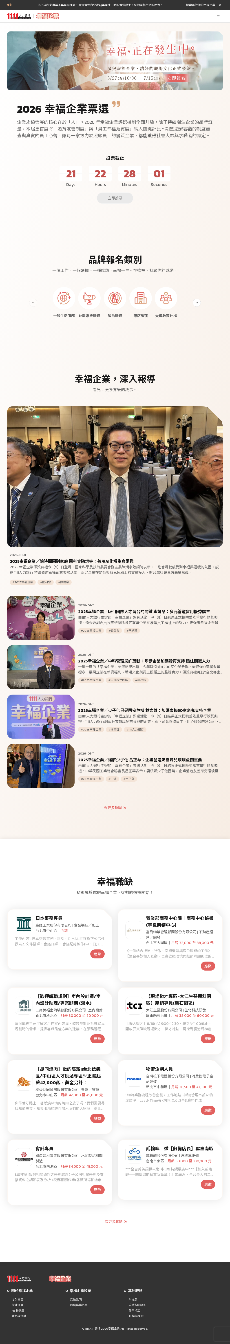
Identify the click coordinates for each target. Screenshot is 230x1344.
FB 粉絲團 (18, 1311)
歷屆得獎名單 (79, 1305)
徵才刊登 (17, 1305)
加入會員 (17, 1300)
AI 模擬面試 (136, 1316)
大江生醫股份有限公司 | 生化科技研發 (176, 1010)
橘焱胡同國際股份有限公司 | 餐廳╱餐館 (67, 1089)
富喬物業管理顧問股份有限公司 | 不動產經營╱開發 (179, 934)
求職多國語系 (137, 1305)
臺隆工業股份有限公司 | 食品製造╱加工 (67, 925)
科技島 (132, 1300)
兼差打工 (134, 1311)
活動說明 (76, 1300)
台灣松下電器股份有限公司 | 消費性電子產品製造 (179, 1078)
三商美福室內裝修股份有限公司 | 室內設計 (69, 1010)
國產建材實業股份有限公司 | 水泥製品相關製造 (69, 1158)
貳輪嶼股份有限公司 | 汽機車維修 (172, 1155)
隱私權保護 (19, 1316)
